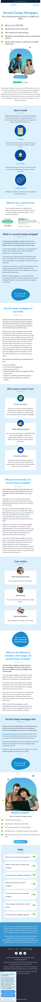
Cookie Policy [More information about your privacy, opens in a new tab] (9, 988)
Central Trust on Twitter (20, 953)
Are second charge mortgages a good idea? (18, 875)
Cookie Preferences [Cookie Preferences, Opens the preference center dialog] (8, 999)
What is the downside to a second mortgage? (15, 884)
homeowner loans (17, 253)
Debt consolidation (20, 616)
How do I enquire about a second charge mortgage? (17, 866)
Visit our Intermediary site (20, 1)
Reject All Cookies (8, 995)
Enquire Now (21, 77)
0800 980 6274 (36, 5)
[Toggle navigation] (3, 5)
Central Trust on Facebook (16, 953)
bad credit (11, 325)
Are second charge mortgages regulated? (17, 914)
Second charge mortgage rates (11, 734)
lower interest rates (17, 512)
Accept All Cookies (8, 991)
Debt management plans (10, 369)
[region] (8, 987)
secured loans (6, 253)
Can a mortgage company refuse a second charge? (17, 905)
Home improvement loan (20, 577)
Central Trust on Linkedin (24, 953)
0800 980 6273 (36, 4)
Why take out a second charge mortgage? (17, 857)
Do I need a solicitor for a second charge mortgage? (17, 894)
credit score (5, 347)
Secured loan (20, 595)
